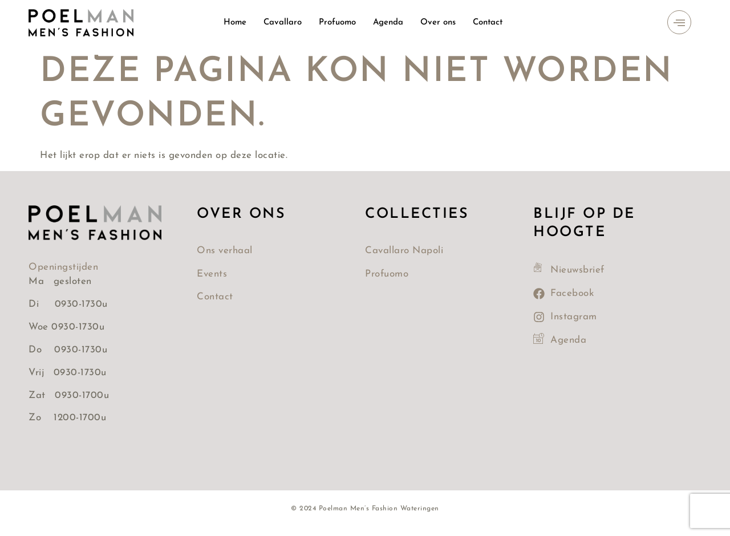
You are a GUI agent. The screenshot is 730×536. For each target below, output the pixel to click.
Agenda (388, 22)
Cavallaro (282, 22)
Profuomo (337, 22)
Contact (488, 22)
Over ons (438, 22)
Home (234, 22)
